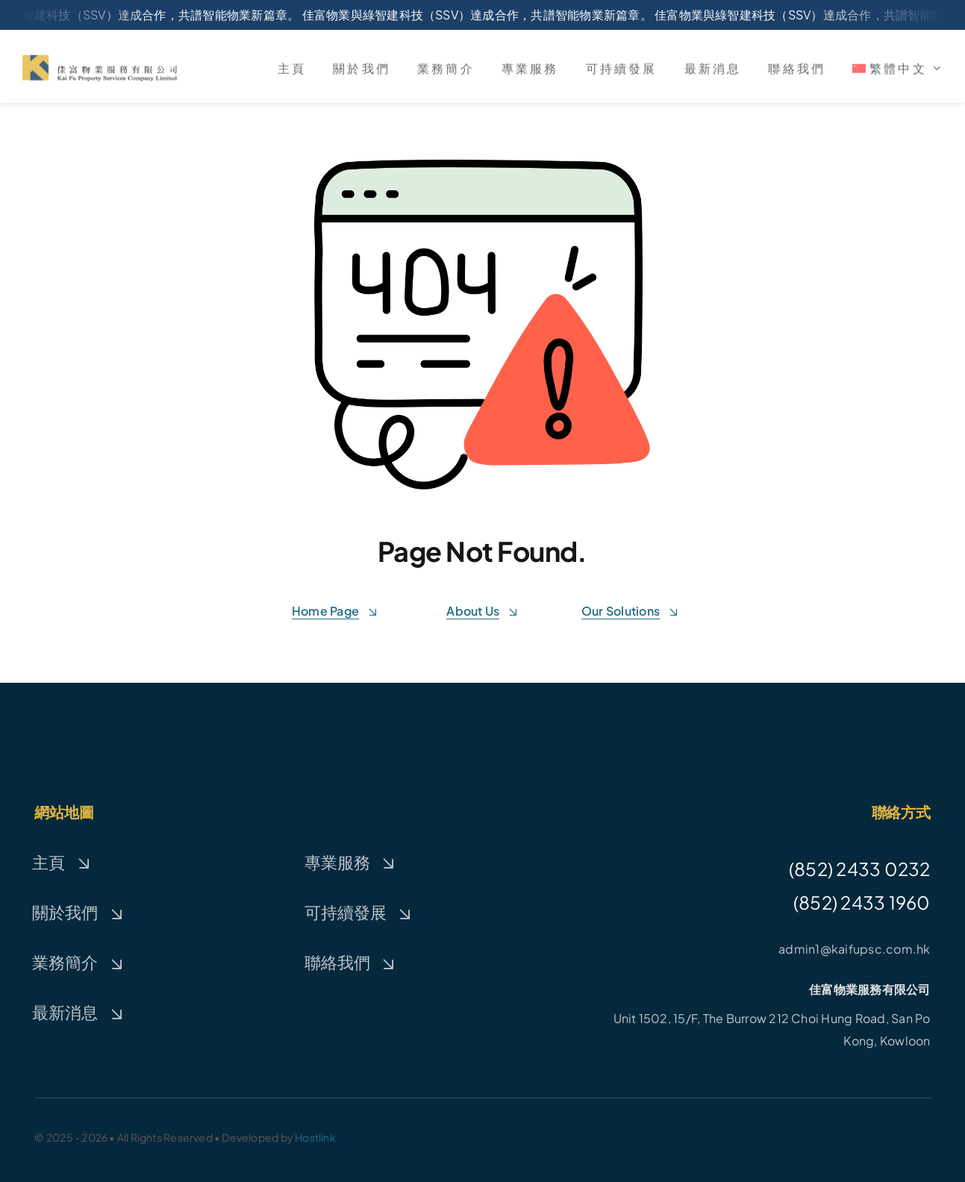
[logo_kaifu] (99, 64)
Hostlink (315, 1137)
